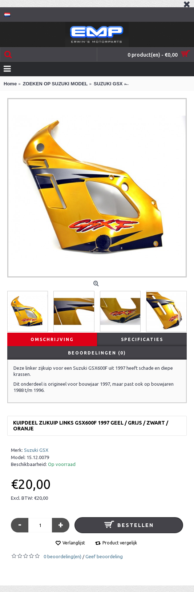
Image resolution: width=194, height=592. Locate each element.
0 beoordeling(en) (62, 556)
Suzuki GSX (36, 450)
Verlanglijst (73, 542)
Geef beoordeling (104, 556)
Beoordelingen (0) (97, 352)
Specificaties (142, 339)
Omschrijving (52, 339)
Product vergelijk (119, 542)
